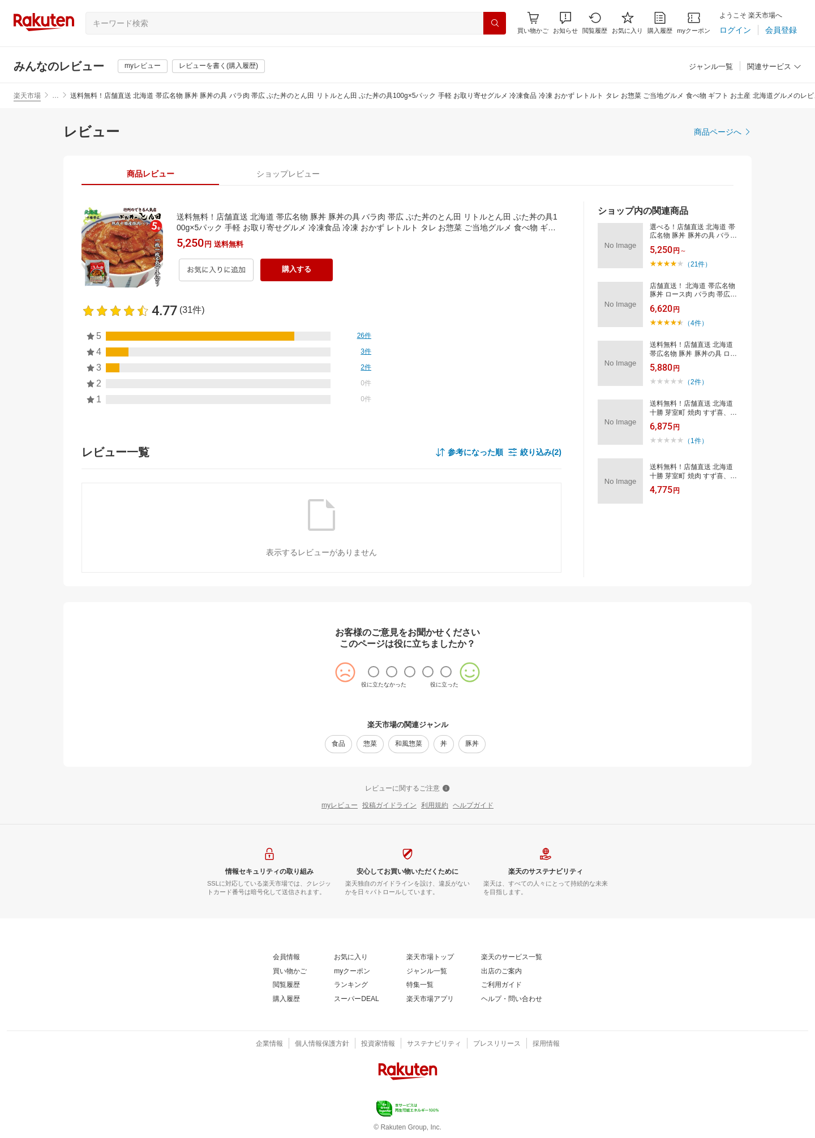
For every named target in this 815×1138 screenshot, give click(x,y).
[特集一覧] (420, 985)
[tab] (150, 173)
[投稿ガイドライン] (389, 805)
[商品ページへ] (723, 132)
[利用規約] (434, 805)
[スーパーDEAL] (356, 999)
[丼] (444, 744)
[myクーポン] (693, 23)
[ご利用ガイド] (501, 985)
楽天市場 (27, 96)
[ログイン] (735, 30)
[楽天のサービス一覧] (511, 957)
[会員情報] (286, 957)
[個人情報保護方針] (322, 1044)
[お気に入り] (627, 23)
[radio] (373, 671)
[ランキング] (351, 985)
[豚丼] (472, 744)
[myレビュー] (143, 66)
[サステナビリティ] (434, 1044)
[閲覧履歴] (594, 23)
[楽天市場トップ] (430, 957)
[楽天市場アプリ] (430, 999)
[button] (565, 23)
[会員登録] (781, 30)
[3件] (366, 352)
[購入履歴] (659, 23)
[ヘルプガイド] (473, 805)
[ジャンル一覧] (711, 67)
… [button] (55, 96)
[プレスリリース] (497, 1044)
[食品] (338, 744)
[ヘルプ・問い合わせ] (511, 999)
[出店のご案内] (501, 971)
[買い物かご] (290, 971)
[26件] (364, 336)
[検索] (494, 23)
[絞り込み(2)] (534, 452)
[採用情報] (546, 1044)
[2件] (366, 367)
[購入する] (296, 270)
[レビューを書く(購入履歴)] (218, 66)
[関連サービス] (774, 67)
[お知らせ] (565, 23)
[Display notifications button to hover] (532, 23)
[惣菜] (370, 744)
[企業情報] (269, 1044)
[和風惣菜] (408, 744)
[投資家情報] (378, 1044)
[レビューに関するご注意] (407, 788)
